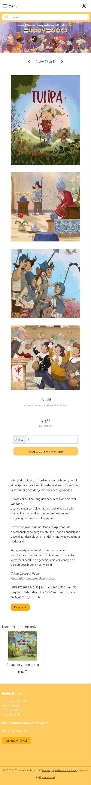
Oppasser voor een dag (22, 664)
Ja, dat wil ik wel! (16, 740)
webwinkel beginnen (66, 770)
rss (53, 770)
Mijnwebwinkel (47, 777)
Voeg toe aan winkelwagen (45, 451)
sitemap (46, 770)
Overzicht (20, 607)
